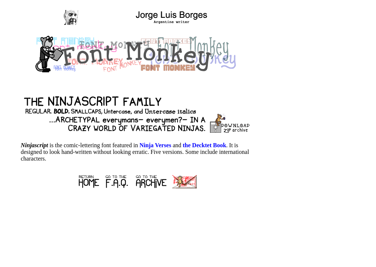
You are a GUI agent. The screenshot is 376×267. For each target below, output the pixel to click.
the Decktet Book (204, 145)
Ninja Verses (155, 145)
